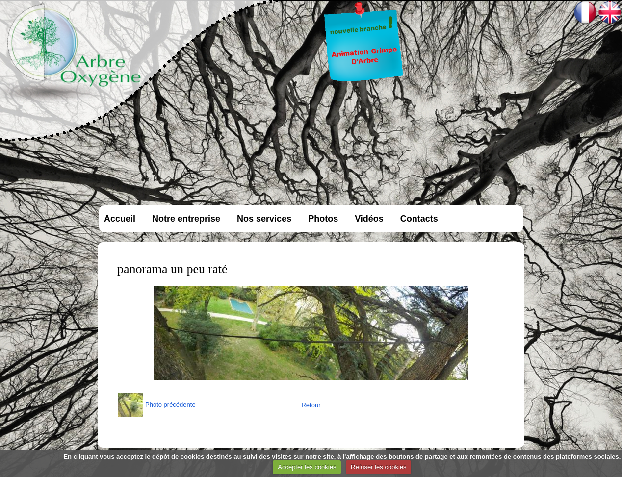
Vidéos (369, 219)
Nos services (264, 219)
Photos (323, 219)
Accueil (119, 219)
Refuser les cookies (378, 467)
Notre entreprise (186, 219)
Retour (310, 405)
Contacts (419, 219)
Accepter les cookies (307, 467)
